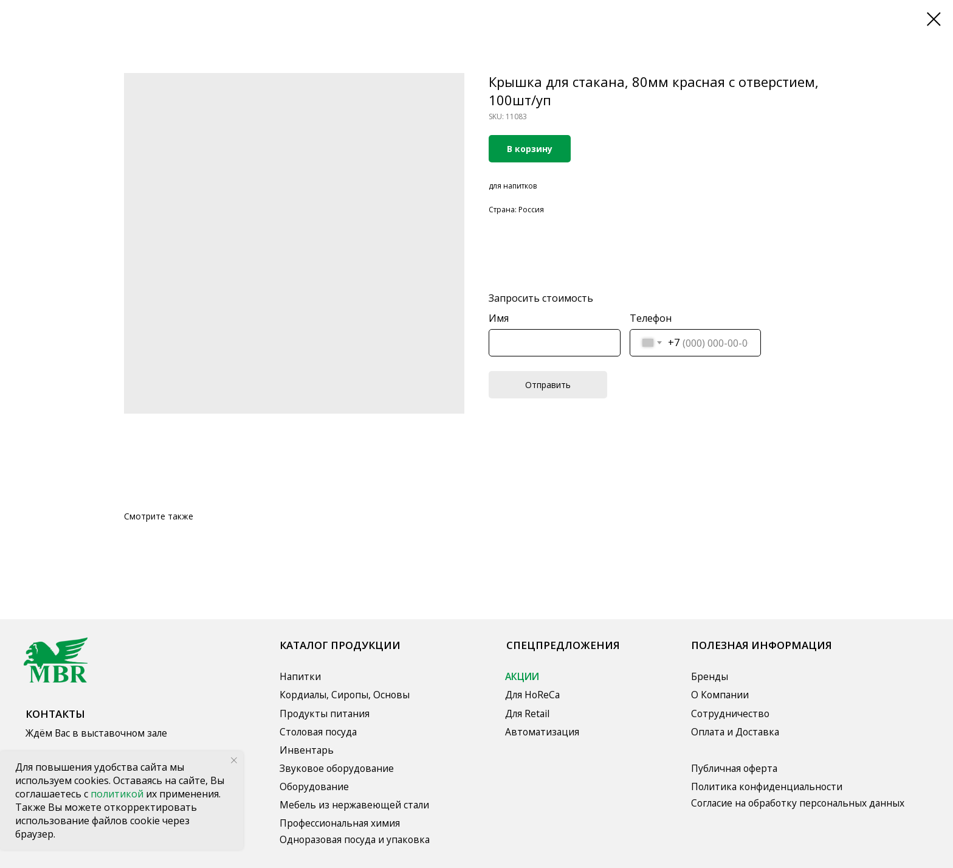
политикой (118, 793)
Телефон (651, 318)
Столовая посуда (318, 731)
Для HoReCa (532, 694)
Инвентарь (307, 750)
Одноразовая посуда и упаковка (355, 839)
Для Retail (527, 713)
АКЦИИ (522, 676)
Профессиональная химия (340, 823)
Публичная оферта (734, 768)
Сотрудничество (730, 713)
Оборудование (314, 786)
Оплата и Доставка (735, 731)
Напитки (300, 676)
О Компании (720, 694)
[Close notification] (234, 760)
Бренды (709, 676)
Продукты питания (325, 713)
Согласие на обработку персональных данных (797, 803)
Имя (499, 318)
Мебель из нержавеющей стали (354, 804)
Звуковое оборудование (337, 768)
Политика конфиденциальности (766, 786)
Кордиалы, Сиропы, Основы (345, 694)
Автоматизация (542, 731)
